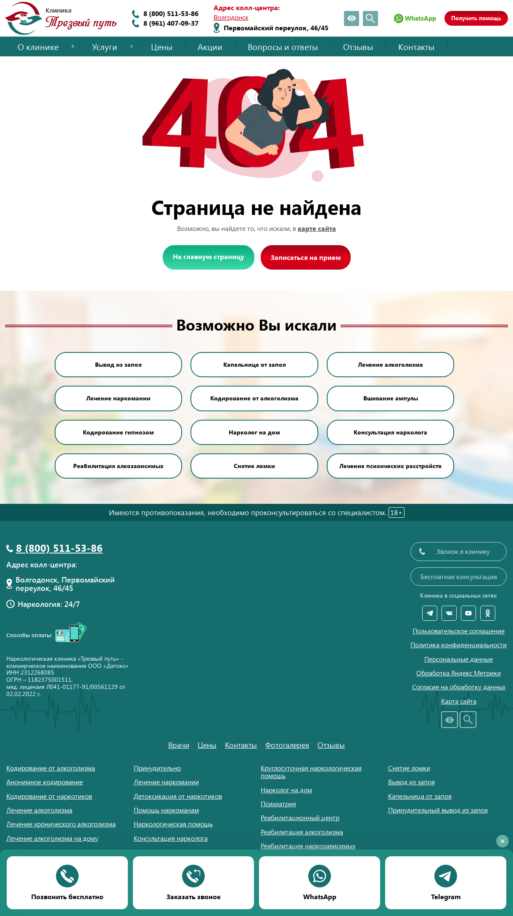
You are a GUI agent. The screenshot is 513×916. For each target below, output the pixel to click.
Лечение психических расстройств (390, 466)
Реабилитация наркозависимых (308, 845)
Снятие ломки (254, 466)
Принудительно (157, 767)
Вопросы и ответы (283, 46)
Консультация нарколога (390, 432)
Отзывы (358, 46)
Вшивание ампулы (390, 398)
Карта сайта (458, 701)
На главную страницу (208, 256)
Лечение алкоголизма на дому (52, 838)
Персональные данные (458, 659)
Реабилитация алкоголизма (302, 831)
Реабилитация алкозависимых (118, 466)
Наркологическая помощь (173, 823)
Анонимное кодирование (44, 781)
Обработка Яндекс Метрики (458, 673)
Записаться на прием (306, 257)
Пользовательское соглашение (459, 631)
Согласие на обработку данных (458, 687)
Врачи (178, 745)
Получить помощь (476, 17)
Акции (210, 46)
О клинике (38, 46)
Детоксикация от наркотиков (178, 796)
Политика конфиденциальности (458, 645)
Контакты (416, 46)
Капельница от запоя (254, 364)
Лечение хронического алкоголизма (61, 823)
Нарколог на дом (254, 432)
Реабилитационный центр (300, 817)
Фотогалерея (287, 745)
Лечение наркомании (118, 398)
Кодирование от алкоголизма (254, 398)
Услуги (104, 46)
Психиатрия (278, 803)
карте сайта (317, 228)
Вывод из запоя (118, 364)
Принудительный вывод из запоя (438, 809)
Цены (161, 46)
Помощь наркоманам (166, 809)
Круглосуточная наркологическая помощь (311, 771)
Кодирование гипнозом (118, 432)
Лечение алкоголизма (390, 364)
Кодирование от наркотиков (49, 796)
